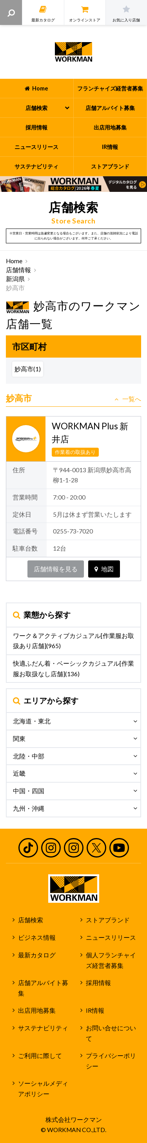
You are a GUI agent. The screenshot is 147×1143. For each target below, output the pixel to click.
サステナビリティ (43, 1027)
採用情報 (98, 982)
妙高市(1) (28, 368)
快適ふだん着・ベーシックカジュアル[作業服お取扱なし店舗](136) (73, 668)
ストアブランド (108, 919)
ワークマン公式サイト (73, 52)
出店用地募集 (37, 1010)
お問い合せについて (111, 1033)
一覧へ (127, 398)
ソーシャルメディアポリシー (43, 1088)
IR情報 (95, 1010)
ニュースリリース (111, 937)
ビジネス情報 (37, 937)
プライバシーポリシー (111, 1061)
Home (14, 260)
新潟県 (15, 278)
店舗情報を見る (56, 568)
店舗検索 (30, 919)
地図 (104, 568)
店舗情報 (18, 269)
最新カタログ (37, 955)
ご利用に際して (40, 1055)
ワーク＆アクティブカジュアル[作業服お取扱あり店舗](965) (73, 641)
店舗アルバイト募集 (43, 988)
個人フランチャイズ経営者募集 (111, 960)
